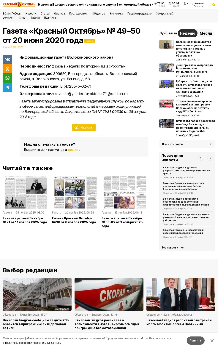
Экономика (116, 13)
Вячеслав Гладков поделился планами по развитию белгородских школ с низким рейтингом (186, 217)
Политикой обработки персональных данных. (33, 342)
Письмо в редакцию (139, 13)
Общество (98, 13)
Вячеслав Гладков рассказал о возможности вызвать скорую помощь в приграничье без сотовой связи (107, 324)
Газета (35, 17)
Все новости (170, 247)
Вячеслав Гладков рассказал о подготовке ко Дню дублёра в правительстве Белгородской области (186, 201)
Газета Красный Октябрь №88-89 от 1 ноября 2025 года (122, 222)
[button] (201, 158)
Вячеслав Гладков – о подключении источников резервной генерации (183, 231)
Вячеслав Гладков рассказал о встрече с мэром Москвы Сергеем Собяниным (179, 322)
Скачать (87, 127)
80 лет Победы (12, 13)
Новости (31, 13)
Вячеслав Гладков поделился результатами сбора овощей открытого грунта (187, 170)
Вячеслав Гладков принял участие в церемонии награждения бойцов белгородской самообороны (183, 186)
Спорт (23, 17)
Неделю (187, 33)
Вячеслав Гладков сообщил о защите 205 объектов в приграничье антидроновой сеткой (36, 324)
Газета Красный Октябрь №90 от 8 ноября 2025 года (74, 220)
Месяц (206, 33)
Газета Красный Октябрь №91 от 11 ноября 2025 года (25, 220)
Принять (196, 340)
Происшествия (78, 13)
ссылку (74, 150)
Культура (59, 13)
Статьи (45, 13)
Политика (50, 17)
